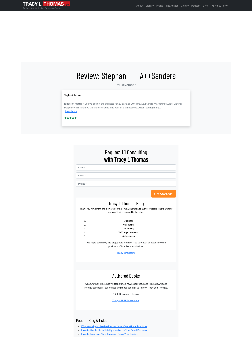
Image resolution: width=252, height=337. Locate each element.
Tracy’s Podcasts (126, 252)
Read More (71, 111)
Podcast (195, 5)
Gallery (185, 5)
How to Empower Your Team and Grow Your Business (110, 333)
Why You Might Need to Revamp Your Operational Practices (114, 326)
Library (150, 5)
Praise (159, 5)
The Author (172, 5)
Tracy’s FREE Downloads (125, 300)
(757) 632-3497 (219, 5)
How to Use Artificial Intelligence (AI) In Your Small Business (114, 330)
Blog (205, 5)
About (139, 5)
